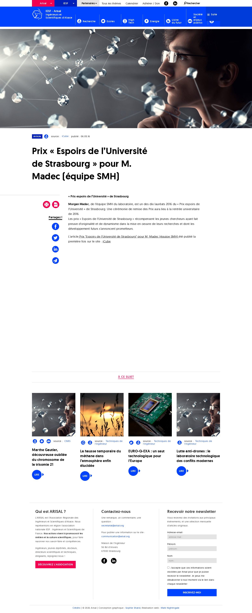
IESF (65, 3)
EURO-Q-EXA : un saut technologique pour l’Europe (146, 456)
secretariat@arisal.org (112, 525)
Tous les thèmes (111, 3)
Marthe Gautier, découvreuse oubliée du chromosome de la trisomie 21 (49, 457)
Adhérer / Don (151, 3)
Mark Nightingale (170, 607)
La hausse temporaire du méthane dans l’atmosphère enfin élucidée (100, 458)
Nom (170, 555)
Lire (36, 474)
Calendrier (132, 3)
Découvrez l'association (55, 564)
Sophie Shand (133, 607)
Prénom (171, 544)
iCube (65, 136)
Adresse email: (175, 532)
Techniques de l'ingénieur (108, 442)
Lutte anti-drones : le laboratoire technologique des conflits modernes (198, 456)
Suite (212, 14)
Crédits (76, 607)
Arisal (43, 3)
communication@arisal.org (115, 536)
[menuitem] (43, 3)
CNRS (67, 441)
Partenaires (88, 3)
